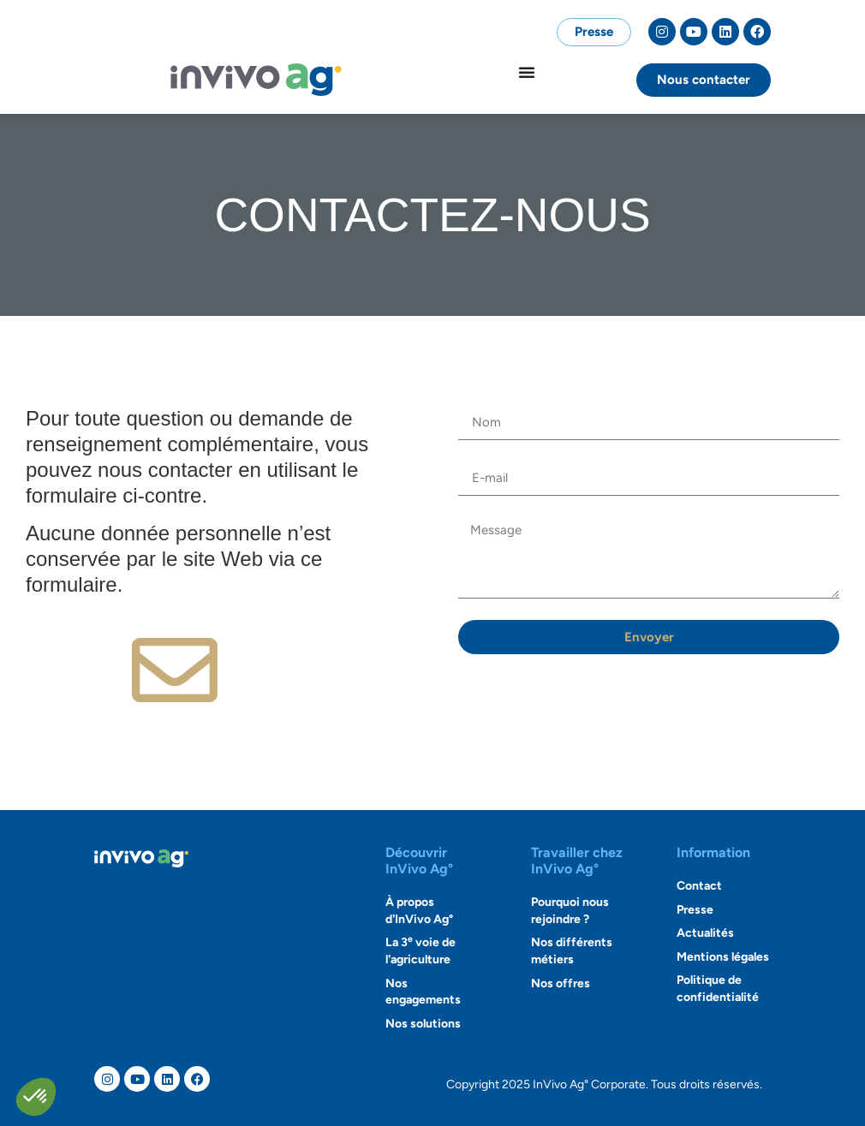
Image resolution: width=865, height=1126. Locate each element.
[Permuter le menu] (526, 71)
